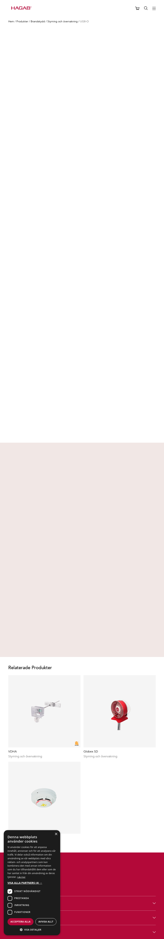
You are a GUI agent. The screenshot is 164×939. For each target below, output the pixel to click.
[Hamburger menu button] (154, 8)
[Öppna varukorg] (137, 8)
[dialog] (32, 882)
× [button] (56, 834)
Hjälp (82, 881)
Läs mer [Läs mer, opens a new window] (21, 876)
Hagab (82, 867)
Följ (82, 896)
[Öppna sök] (146, 8)
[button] (32, 883)
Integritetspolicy (146, 930)
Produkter (82, 852)
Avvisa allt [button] (45, 921)
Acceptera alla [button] (21, 921)
